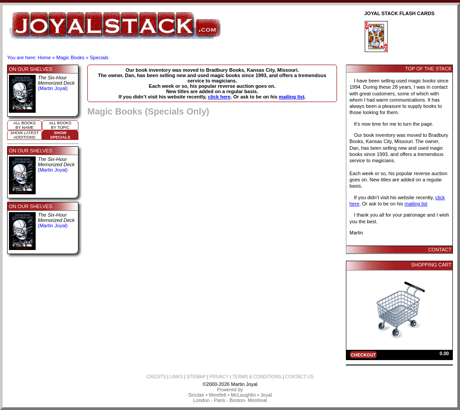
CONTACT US (299, 376)
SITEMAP (196, 376)
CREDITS (156, 376)
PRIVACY (219, 376)
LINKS (176, 376)
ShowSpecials (60, 135)
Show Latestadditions (24, 135)
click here (219, 96)
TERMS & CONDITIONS (256, 376)
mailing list (291, 96)
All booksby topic (60, 125)
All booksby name (24, 125)
